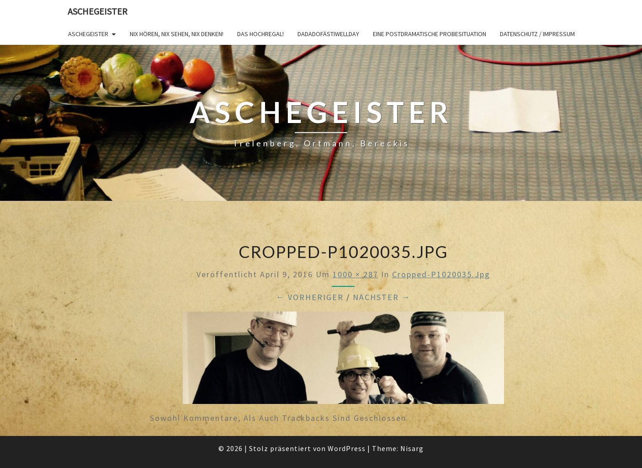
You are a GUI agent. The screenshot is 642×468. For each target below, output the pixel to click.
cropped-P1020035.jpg (441, 274)
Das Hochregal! (260, 34)
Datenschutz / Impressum (537, 34)
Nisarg (412, 448)
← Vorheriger (310, 297)
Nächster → (382, 297)
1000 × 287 (355, 274)
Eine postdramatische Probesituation (429, 34)
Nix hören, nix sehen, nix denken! (176, 34)
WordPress (347, 448)
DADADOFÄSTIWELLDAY (328, 34)
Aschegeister (97, 11)
